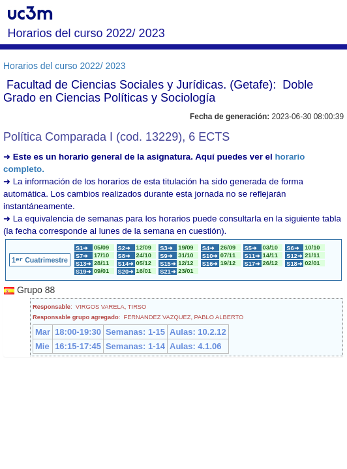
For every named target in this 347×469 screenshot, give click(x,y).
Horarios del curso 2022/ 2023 (64, 66)
